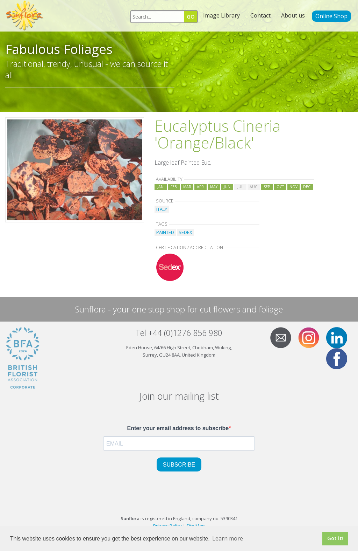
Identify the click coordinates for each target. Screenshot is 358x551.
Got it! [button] (335, 538)
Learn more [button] (227, 538)
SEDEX (185, 232)
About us (293, 15)
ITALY (161, 209)
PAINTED (165, 232)
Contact (260, 15)
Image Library (221, 15)
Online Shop (331, 16)
